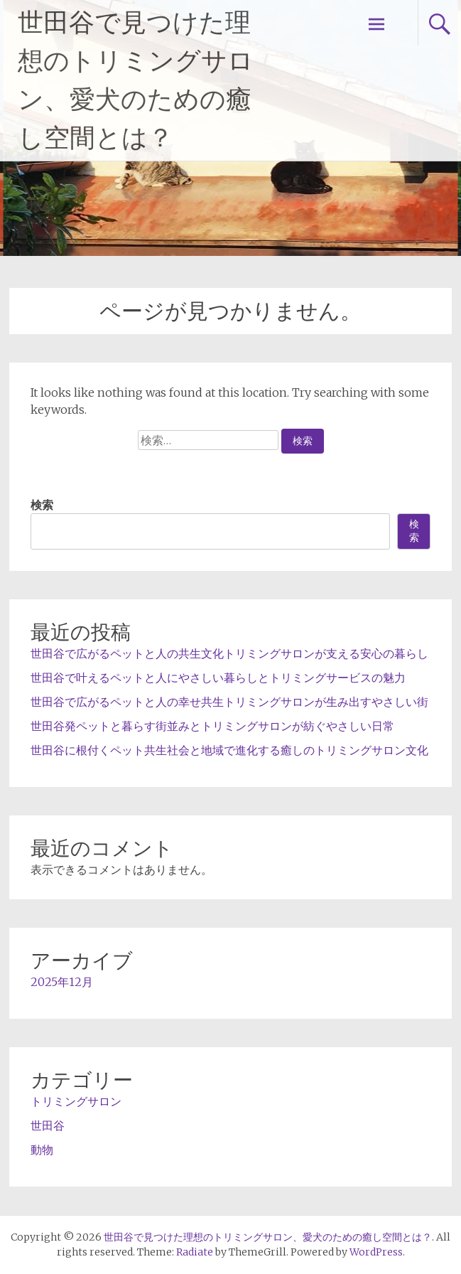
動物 (42, 1149)
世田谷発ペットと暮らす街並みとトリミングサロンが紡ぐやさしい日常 (212, 726)
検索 (42, 505)
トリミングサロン (76, 1101)
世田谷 (48, 1125)
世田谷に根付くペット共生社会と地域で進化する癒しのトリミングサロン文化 (229, 750)
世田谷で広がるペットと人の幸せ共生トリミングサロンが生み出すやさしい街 (229, 702)
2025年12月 (62, 982)
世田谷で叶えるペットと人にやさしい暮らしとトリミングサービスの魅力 (218, 677)
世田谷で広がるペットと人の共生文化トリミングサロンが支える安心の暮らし (229, 653)
